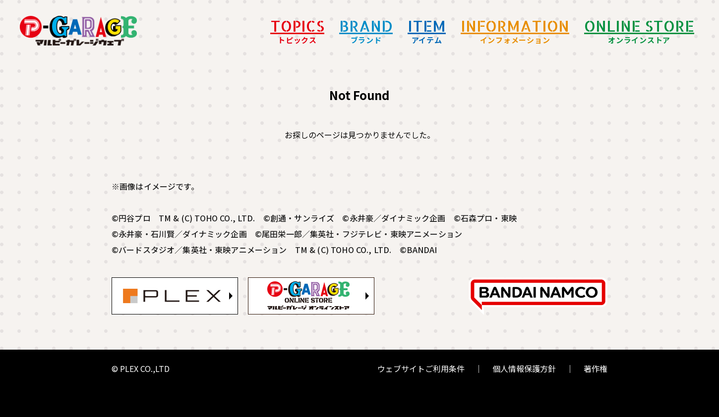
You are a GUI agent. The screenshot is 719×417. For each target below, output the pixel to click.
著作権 (595, 368)
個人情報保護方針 (524, 368)
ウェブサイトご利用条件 (421, 368)
